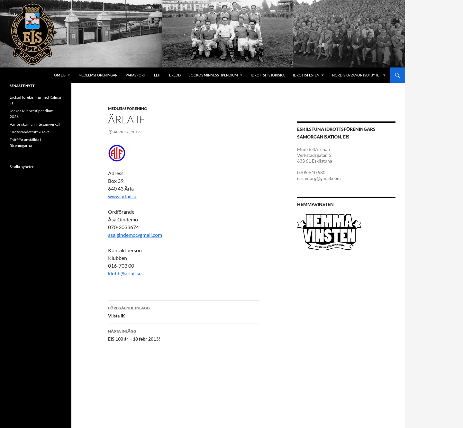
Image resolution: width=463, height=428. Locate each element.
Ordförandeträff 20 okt (29, 131)
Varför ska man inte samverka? (35, 124)
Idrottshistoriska (268, 75)
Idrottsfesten (306, 75)
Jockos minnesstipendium (213, 75)
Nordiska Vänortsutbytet (356, 75)
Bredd (175, 75)
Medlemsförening (127, 108)
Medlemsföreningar (97, 75)
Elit (157, 75)
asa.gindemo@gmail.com (135, 235)
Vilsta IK (184, 311)
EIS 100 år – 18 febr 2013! (184, 334)
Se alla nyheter (22, 166)
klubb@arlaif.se (124, 273)
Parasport (136, 75)
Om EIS (60, 75)
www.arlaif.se (122, 196)
